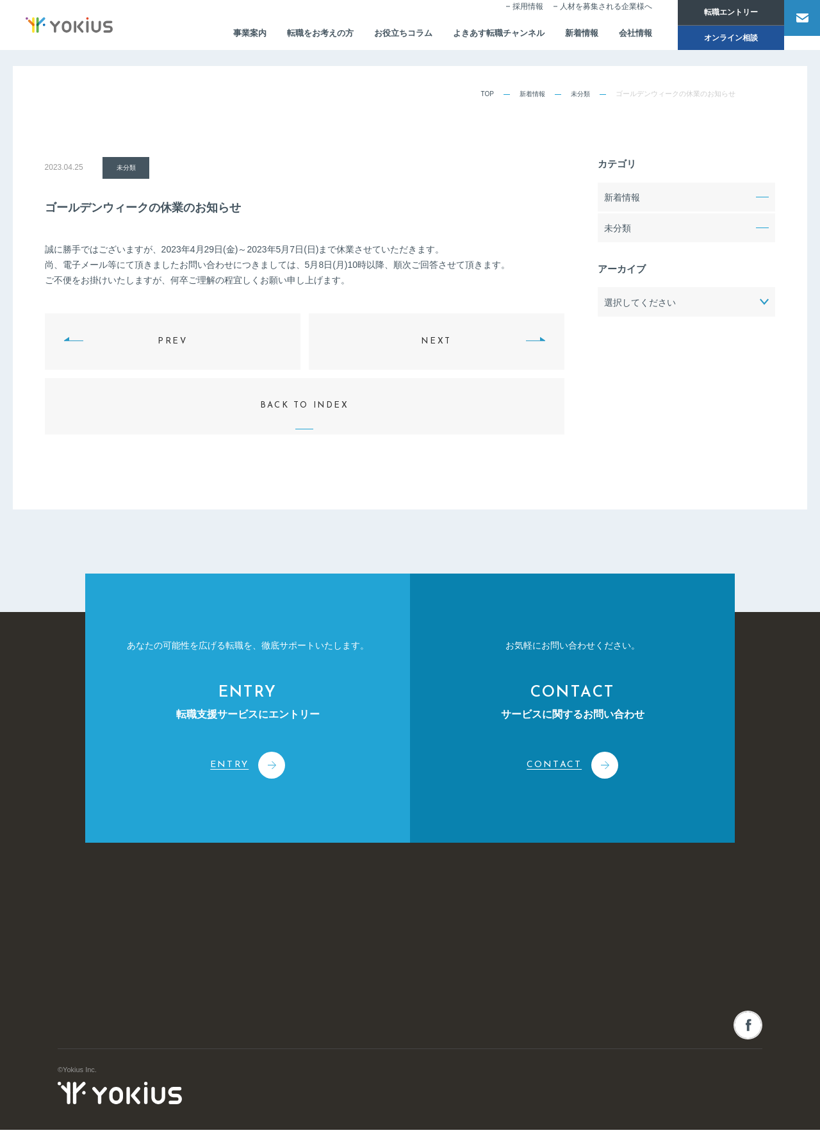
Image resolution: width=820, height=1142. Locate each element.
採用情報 (510, 16)
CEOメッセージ (287, 995)
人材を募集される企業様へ (589, 16)
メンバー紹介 (283, 1019)
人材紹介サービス (423, 947)
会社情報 (617, 36)
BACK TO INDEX (304, 394)
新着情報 (560, 36)
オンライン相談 (714, 39)
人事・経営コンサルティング (441, 995)
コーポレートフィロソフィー (308, 947)
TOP (482, 93)
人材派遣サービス (423, 971)
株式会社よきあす (120, 934)
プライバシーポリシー (727, 1117)
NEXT (436, 340)
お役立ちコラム (371, 36)
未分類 (579, 93)
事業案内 (209, 36)
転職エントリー (714, 12)
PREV (172, 340)
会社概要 (276, 971)
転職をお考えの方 (284, 36)
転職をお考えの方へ (566, 1006)
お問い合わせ (687, 921)
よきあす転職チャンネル (472, 36)
